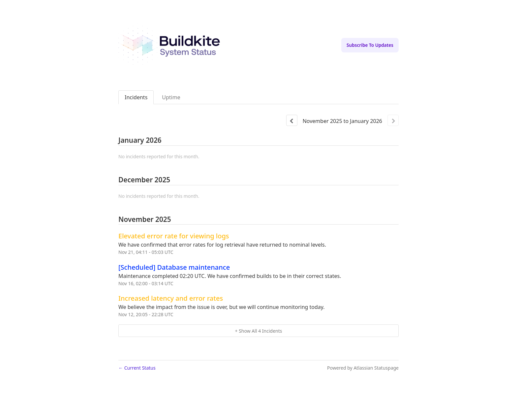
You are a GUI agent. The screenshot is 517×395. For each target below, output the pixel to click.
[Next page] (393, 120)
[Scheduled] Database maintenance (174, 267)
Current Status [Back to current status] (137, 368)
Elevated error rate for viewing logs (173, 235)
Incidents (136, 97)
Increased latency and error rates (170, 298)
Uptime (171, 97)
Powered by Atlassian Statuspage (363, 368)
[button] (370, 45)
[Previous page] (291, 120)
